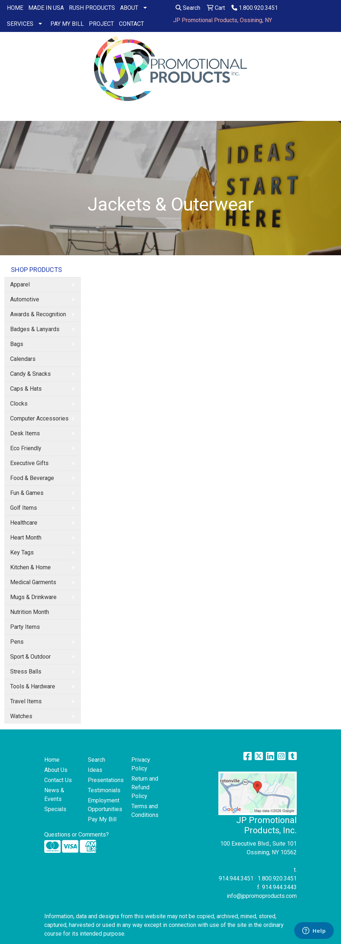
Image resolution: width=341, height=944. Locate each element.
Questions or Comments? (76, 834)
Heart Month (25, 537)
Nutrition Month (29, 612)
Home (51, 759)
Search (188, 7)
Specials (55, 809)
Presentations (105, 780)
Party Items (25, 626)
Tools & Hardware (32, 686)
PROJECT (101, 23)
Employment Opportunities (105, 805)
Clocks (19, 403)
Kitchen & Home (30, 567)
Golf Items (23, 507)
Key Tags (22, 552)
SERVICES (20, 23)
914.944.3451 (236, 878)
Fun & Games (27, 492)
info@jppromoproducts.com (262, 895)
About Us (55, 769)
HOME (15, 7)
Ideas (95, 769)
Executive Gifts (29, 463)
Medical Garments (33, 582)
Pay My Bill (102, 819)
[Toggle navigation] (11, 113)
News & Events (54, 794)
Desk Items (25, 433)
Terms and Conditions (145, 810)
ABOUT (129, 7)
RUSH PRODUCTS (92, 7)
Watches (21, 716)
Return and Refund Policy (144, 787)
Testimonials (104, 790)
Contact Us (58, 780)
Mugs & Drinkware (33, 597)
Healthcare (23, 522)
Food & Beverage (32, 478)
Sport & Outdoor (30, 656)
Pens (17, 641)
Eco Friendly (25, 448)
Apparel (20, 284)
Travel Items (26, 701)
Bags (16, 344)
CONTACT (131, 23)
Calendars (23, 358)
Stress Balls (25, 671)
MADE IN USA (46, 7)
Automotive (24, 299)
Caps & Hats (26, 388)
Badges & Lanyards (34, 329)
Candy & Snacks (30, 373)
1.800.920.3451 (254, 7)
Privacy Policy (140, 764)
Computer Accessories (39, 418)
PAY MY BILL (67, 23)
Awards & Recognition (38, 314)
